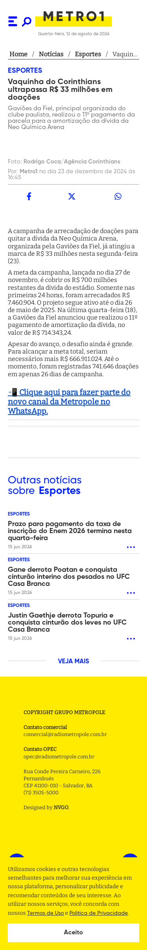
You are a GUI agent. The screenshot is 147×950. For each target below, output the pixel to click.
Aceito (73, 933)
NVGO (61, 807)
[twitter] (71, 196)
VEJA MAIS (73, 662)
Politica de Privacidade (98, 913)
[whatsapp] (118, 196)
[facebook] (29, 196)
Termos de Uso (45, 913)
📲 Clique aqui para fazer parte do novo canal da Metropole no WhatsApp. (69, 402)
